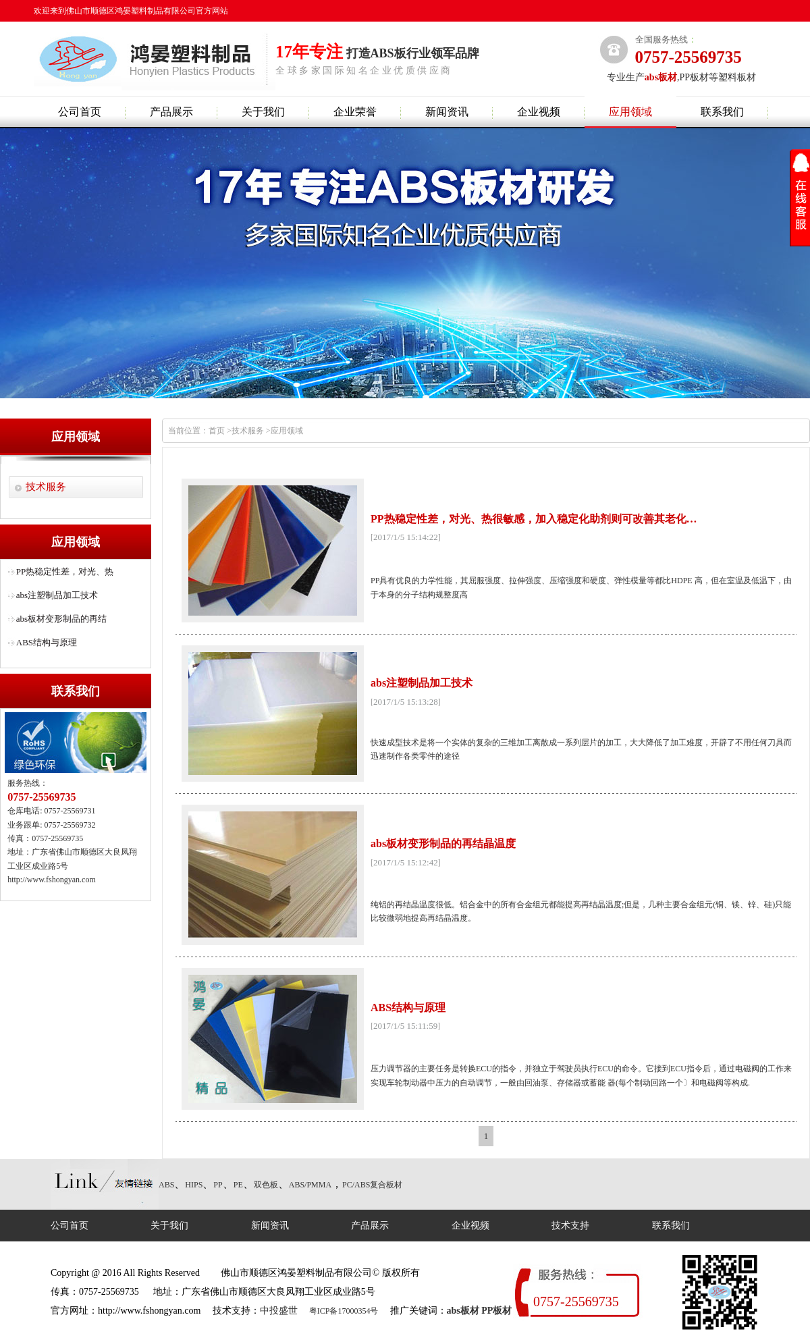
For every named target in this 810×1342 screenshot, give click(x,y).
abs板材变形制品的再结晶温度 (443, 843)
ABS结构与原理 (46, 642)
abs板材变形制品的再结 (61, 619)
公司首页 (79, 111)
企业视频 (538, 111)
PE (238, 1184)
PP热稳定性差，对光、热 (64, 571)
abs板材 (463, 1311)
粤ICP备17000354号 (344, 1311)
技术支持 (570, 1225)
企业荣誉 (355, 111)
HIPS (193, 1184)
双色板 (266, 1184)
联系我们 (722, 111)
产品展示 (171, 111)
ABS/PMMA (310, 1184)
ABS (166, 1184)
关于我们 (263, 111)
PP (217, 1184)
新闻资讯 (446, 111)
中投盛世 (279, 1311)
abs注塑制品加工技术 (57, 595)
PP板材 (496, 1311)
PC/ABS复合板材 (372, 1184)
